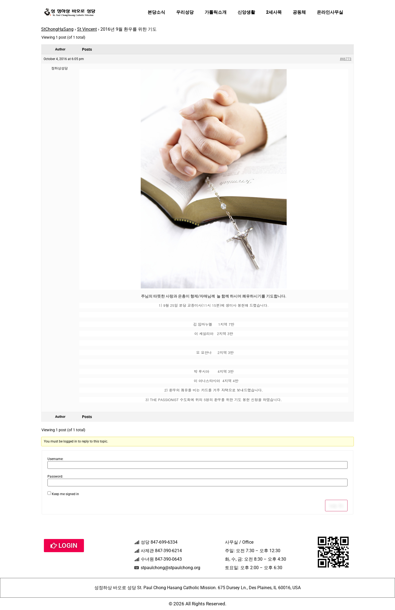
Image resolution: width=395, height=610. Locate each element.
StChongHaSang (57, 29)
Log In (336, 505)
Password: (55, 476)
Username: (55, 459)
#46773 (345, 59)
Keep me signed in (65, 494)
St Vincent (87, 29)
